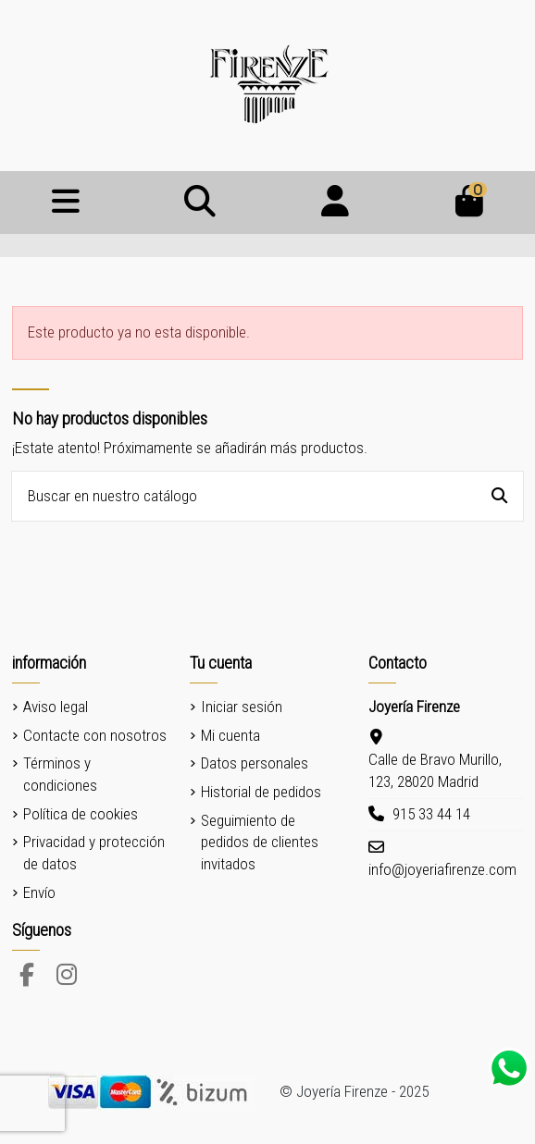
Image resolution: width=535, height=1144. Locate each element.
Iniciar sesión (241, 706)
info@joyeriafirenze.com (442, 869)
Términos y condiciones (60, 774)
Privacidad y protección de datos (94, 852)
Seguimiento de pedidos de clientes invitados (259, 842)
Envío (39, 892)
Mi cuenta (230, 735)
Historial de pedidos (261, 791)
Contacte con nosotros (95, 735)
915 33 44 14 (431, 814)
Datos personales (254, 763)
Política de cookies (80, 814)
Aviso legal (55, 706)
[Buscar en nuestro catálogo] (499, 496)
